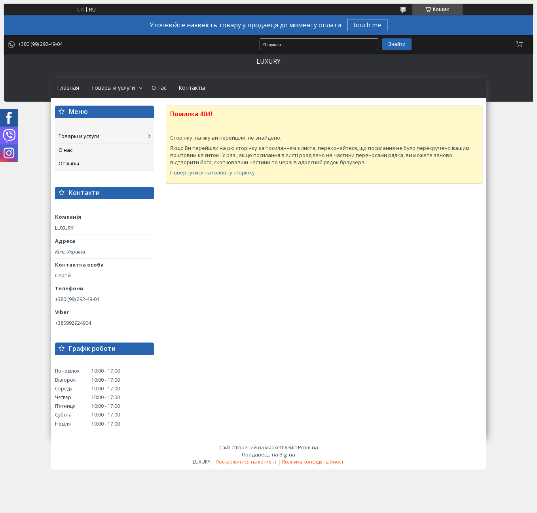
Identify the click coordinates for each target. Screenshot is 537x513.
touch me (367, 25)
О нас (159, 87)
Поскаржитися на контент (246, 461)
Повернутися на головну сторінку (212, 172)
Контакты (191, 87)
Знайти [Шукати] (397, 44)
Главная (68, 87)
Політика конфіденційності (313, 461)
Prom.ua (308, 447)
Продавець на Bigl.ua (268, 454)
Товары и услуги (113, 87)
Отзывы (69, 163)
